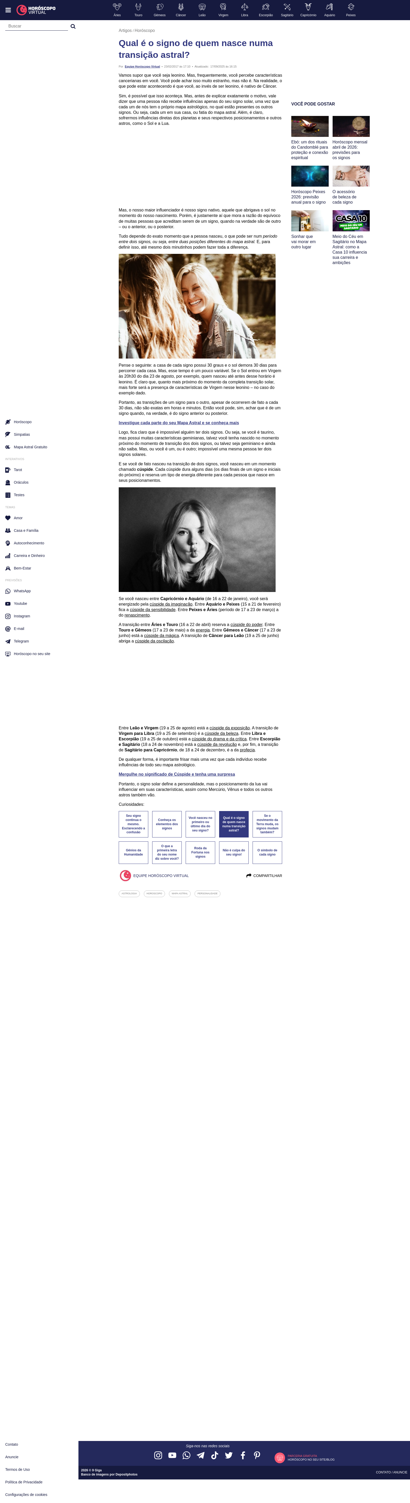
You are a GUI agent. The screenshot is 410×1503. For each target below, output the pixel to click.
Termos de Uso (17, 1469)
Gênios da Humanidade (133, 852)
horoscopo (154, 893)
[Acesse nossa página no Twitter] (228, 1456)
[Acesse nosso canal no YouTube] (172, 1456)
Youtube (16, 603)
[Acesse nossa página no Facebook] (242, 1456)
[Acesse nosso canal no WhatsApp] (186, 1456)
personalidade (207, 893)
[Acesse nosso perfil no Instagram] (158, 1456)
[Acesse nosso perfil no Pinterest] (257, 1456)
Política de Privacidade (23, 1482)
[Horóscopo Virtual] (36, 10)
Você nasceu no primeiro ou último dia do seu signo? (200, 824)
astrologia (129, 893)
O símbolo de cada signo (267, 852)
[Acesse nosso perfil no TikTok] (214, 1456)
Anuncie (12, 1457)
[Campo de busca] (36, 27)
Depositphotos (127, 1474)
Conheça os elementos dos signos (167, 824)
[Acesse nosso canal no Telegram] (200, 1456)
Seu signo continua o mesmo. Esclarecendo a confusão (133, 824)
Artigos (125, 30)
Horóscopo (145, 30)
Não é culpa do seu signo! (234, 852)
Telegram (17, 641)
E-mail (14, 629)
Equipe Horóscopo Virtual (142, 66)
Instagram (17, 616)
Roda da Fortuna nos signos (200, 852)
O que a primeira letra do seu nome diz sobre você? (167, 852)
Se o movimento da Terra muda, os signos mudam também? (267, 824)
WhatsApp (18, 591)
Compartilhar (264, 876)
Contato (11, 1444)
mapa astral (180, 893)
